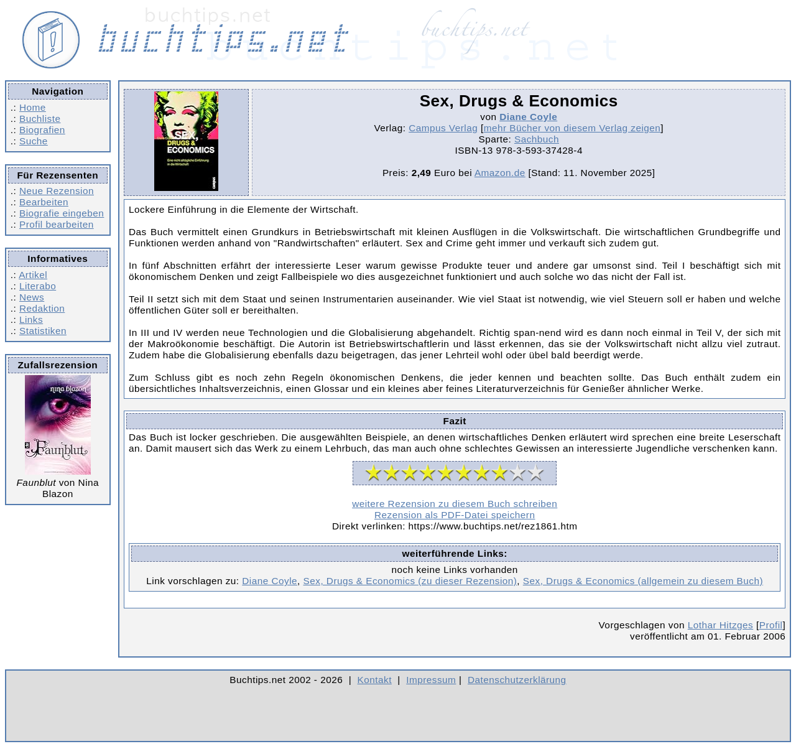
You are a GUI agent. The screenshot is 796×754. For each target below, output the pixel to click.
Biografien (42, 129)
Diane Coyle (528, 116)
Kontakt (375, 679)
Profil (771, 625)
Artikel (33, 274)
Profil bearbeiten (56, 224)
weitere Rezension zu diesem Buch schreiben (454, 503)
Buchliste (39, 118)
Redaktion (42, 308)
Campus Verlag (443, 128)
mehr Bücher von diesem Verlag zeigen (572, 128)
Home (32, 107)
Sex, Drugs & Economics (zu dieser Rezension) (410, 580)
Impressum (431, 679)
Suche (33, 141)
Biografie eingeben (61, 213)
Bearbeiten (43, 202)
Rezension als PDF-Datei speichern (454, 515)
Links (31, 319)
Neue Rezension (56, 190)
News (31, 297)
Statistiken (43, 330)
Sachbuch (536, 139)
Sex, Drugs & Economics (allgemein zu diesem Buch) (643, 580)
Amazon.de (499, 172)
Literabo (37, 286)
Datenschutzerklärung (517, 679)
